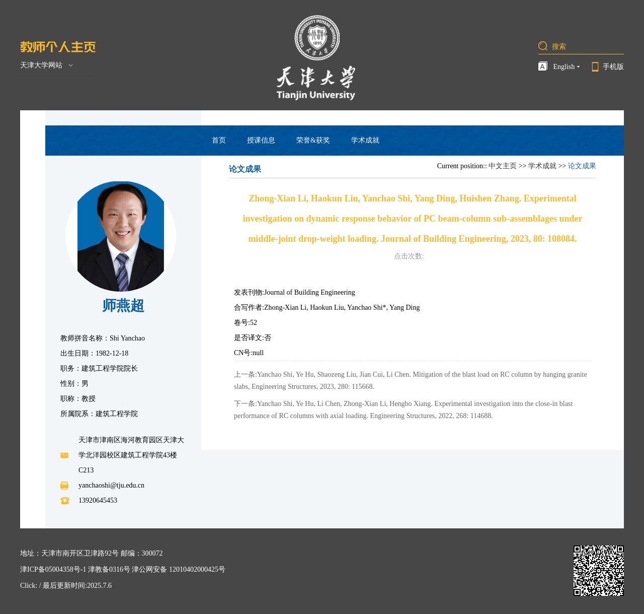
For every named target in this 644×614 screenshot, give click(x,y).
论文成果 (582, 166)
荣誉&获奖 (313, 140)
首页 (219, 140)
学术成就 (365, 140)
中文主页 (503, 166)
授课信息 (261, 140)
